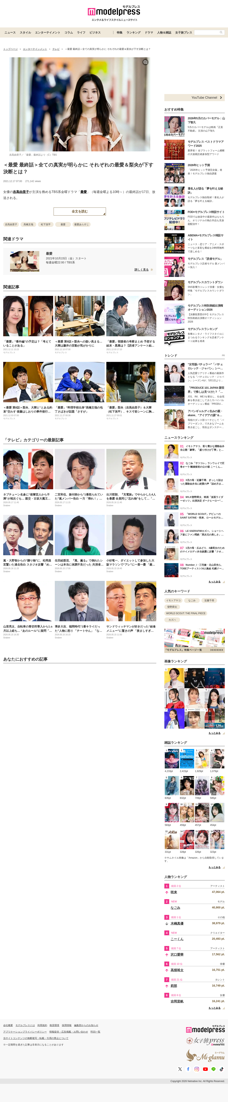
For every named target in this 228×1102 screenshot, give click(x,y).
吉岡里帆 (177, 1001)
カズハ (172, 619)
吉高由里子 (21, 192)
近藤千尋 (209, 600)
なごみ (192, 600)
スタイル (25, 32)
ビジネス (95, 32)
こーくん (177, 939)
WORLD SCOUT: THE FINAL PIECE (185, 613)
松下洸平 (46, 224)
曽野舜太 (172, 606)
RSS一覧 (96, 1031)
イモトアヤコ (173, 600)
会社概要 (8, 1025)
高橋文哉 (28, 224)
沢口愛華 (177, 954)
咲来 (174, 892)
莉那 (174, 986)
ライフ (81, 32)
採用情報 (67, 1025)
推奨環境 (54, 1025)
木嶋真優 (177, 923)
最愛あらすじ (81, 224)
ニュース (10, 32)
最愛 (83, 192)
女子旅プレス (183, 32)
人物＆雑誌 (164, 32)
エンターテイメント (47, 32)
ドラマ (149, 32)
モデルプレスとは (25, 1025)
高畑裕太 (177, 970)
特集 (119, 32)
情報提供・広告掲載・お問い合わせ (68, 1031)
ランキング (133, 32)
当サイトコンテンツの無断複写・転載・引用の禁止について (35, 1038)
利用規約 (42, 1025)
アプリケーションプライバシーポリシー (25, 1031)
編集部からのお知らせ (86, 1025)
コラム (68, 32)
